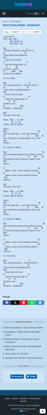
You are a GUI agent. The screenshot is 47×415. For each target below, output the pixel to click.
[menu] (6, 14)
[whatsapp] (32, 302)
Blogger (37, 405)
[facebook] (7, 302)
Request (23, 401)
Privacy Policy (35, 399)
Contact (15, 399)
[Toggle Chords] (36, 32)
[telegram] (40, 302)
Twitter (31, 376)
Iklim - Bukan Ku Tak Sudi (16, 354)
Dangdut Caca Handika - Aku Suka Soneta (23, 358)
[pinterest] (23, 302)
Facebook (17, 376)
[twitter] (15, 302)
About (7, 399)
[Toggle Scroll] (42, 411)
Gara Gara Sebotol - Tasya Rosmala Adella (24, 327)
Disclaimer (24, 399)
